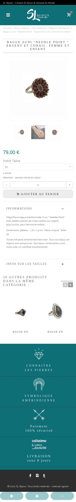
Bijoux (25, 28)
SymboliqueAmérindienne (39, 389)
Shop (17, 28)
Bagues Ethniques (59, 28)
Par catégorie (39, 28)
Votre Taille (12, 161)
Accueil (7, 28)
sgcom (65, 486)
